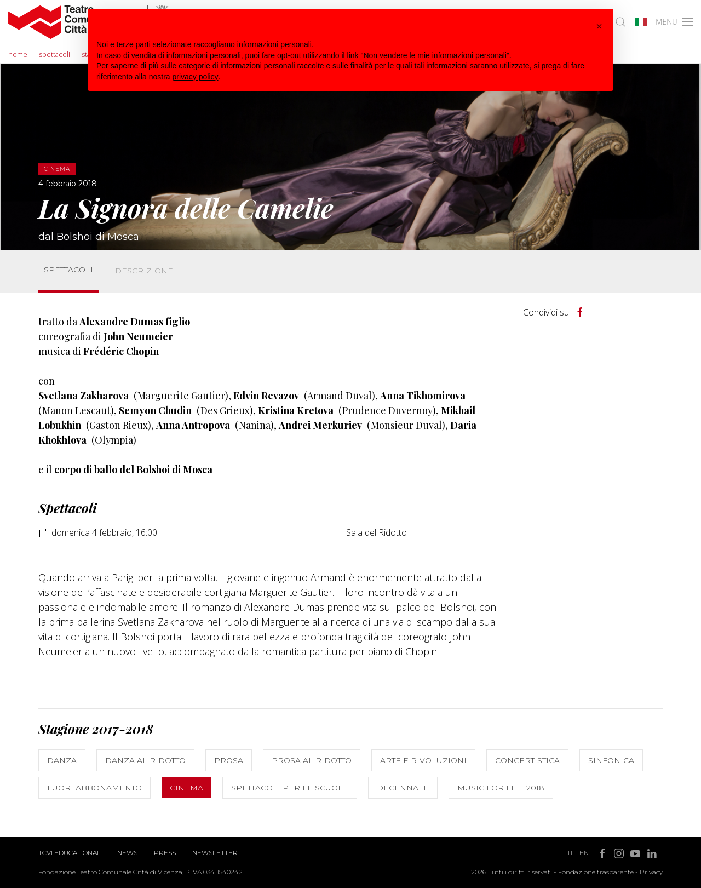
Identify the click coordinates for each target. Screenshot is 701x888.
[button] (599, 26)
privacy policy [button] (196, 76)
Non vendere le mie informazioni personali (434, 55)
